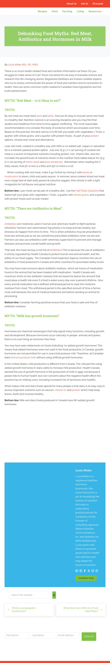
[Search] (54, 544)
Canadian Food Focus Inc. (53, 657)
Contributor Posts (56, 527)
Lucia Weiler (52, 476)
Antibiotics (11, 227)
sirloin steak (32, 164)
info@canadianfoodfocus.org (70, 596)
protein (94, 138)
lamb (50, 118)
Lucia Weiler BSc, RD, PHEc (23, 66)
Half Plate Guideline (87, 193)
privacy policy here (71, 603)
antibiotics (56, 253)
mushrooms (11, 179)
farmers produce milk (23, 362)
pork (39, 118)
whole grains (81, 197)
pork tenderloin (54, 164)
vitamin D (60, 395)
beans (86, 175)
